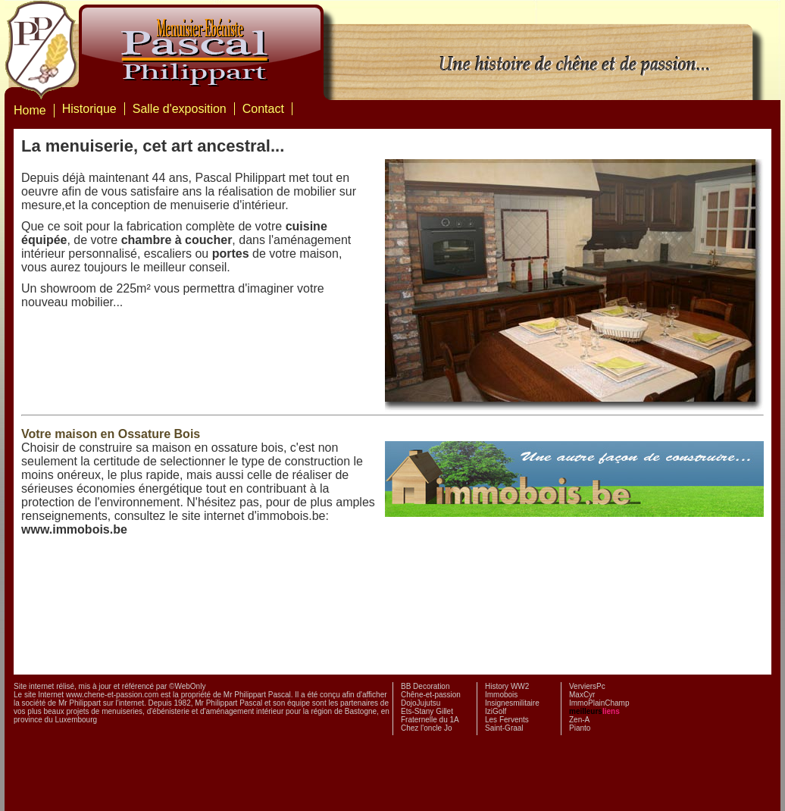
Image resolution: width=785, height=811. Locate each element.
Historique (89, 108)
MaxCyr (582, 694)
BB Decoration (425, 686)
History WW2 (507, 686)
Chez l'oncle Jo (426, 728)
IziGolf (495, 711)
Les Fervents (507, 719)
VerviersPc (587, 686)
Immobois (501, 694)
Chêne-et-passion (431, 694)
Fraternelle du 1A (430, 719)
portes (230, 253)
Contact (263, 108)
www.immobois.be (74, 529)
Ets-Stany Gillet (427, 711)
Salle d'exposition (180, 108)
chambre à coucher (177, 239)
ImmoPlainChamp (599, 703)
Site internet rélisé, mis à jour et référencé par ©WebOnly (109, 686)
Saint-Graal (504, 728)
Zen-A (579, 719)
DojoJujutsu (420, 703)
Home (30, 110)
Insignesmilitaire (512, 703)
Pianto (579, 728)
